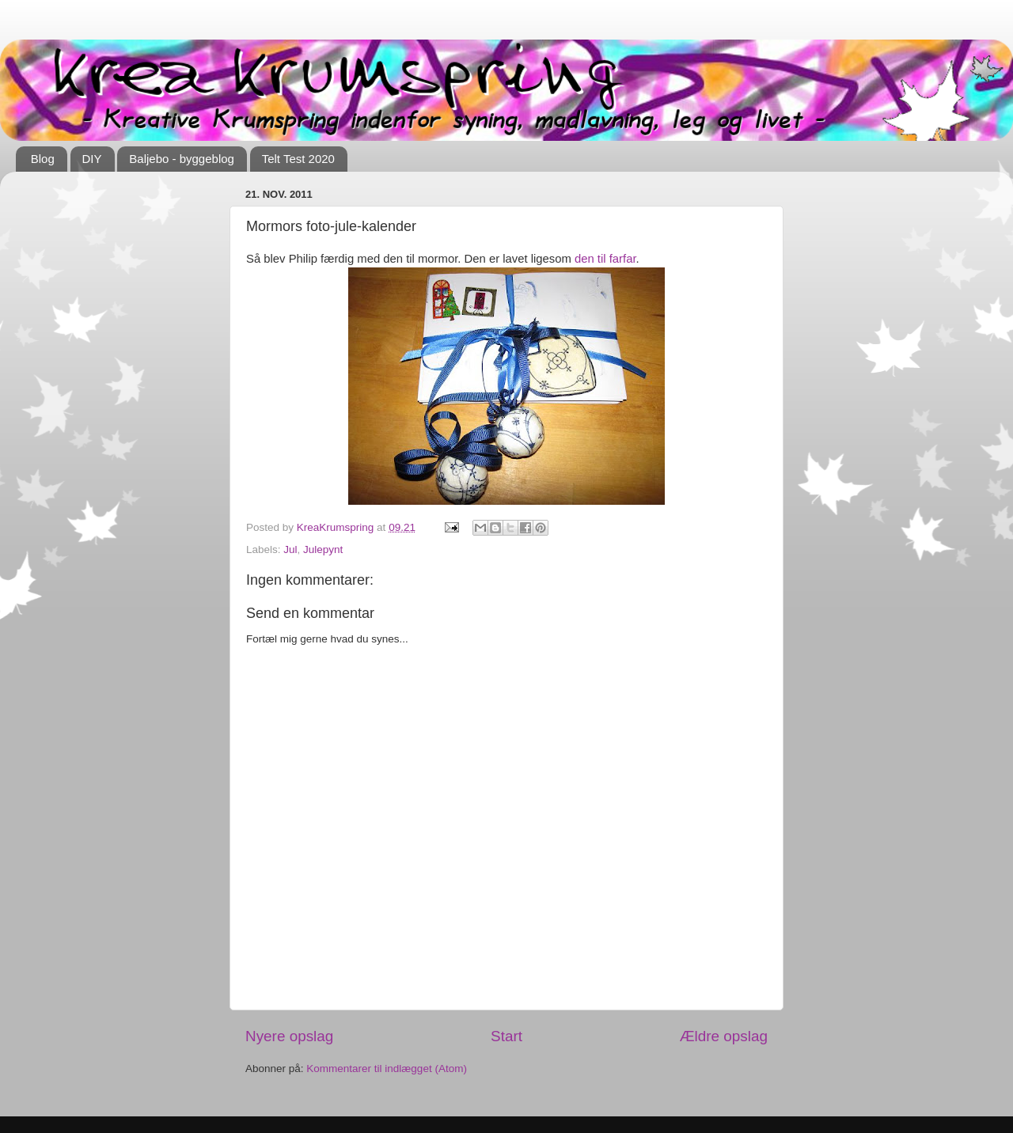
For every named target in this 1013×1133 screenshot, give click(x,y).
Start (506, 1036)
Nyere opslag (289, 1036)
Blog (43, 158)
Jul (290, 549)
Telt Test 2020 (298, 158)
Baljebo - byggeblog (181, 158)
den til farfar (605, 258)
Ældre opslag (724, 1036)
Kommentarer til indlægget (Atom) (386, 1068)
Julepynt (323, 549)
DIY (92, 158)
